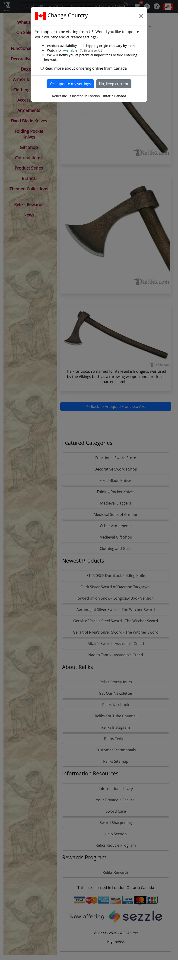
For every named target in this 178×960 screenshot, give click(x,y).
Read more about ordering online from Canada (85, 68)
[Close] (141, 16)
